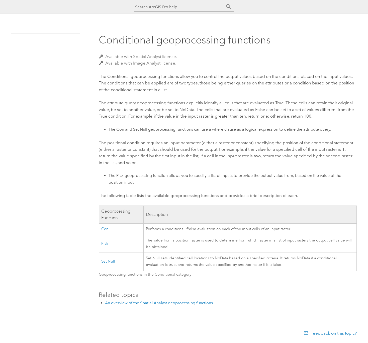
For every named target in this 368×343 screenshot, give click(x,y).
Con (105, 229)
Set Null (108, 261)
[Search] (228, 6)
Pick (104, 243)
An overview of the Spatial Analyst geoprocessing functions (159, 303)
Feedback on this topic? (334, 333)
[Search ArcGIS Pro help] (179, 7)
